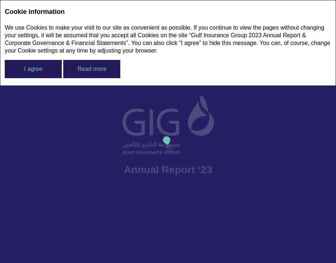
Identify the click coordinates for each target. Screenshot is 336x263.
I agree (33, 69)
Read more (92, 69)
